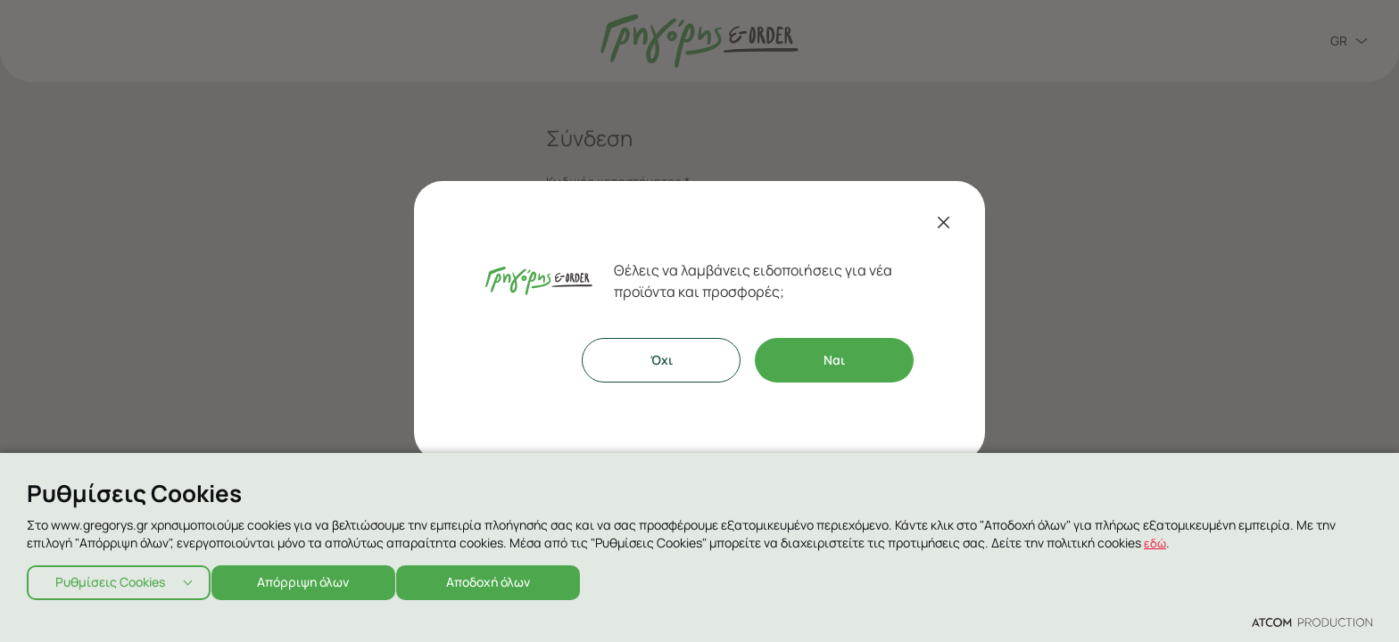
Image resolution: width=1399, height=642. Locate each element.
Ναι (834, 359)
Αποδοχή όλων (505, 579)
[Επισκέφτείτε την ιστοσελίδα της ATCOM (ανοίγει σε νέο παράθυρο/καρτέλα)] (1312, 621)
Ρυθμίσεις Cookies (110, 579)
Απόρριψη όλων (312, 579)
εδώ (1155, 537)
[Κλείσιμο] (944, 222)
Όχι (661, 359)
